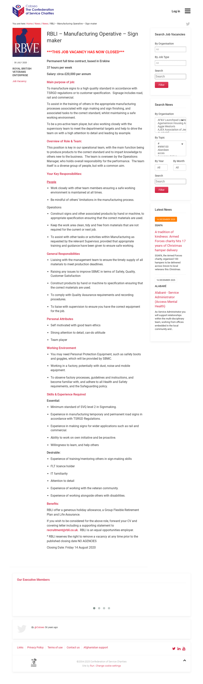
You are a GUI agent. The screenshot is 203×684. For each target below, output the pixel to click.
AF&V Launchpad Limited (168, 120)
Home (29, 23)
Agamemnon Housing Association (168, 123)
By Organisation (164, 43)
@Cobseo (39, 627)
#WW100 (168, 146)
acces (168, 153)
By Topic (160, 137)
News (37, 23)
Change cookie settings (108, 665)
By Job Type (162, 57)
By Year (159, 161)
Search (159, 70)
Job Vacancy (19, 81)
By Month (179, 161)
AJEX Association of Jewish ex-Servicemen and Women (168, 129)
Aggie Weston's (168, 126)
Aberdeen (168, 150)
